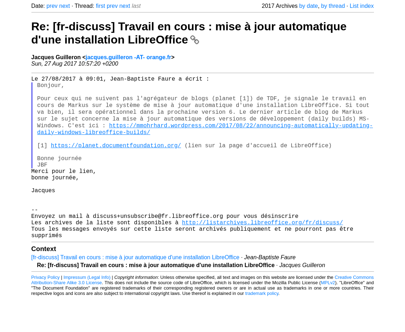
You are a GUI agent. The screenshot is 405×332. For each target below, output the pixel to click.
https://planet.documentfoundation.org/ (116, 158)
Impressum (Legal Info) (87, 310)
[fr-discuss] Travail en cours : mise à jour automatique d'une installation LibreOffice (135, 290)
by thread (333, 6)
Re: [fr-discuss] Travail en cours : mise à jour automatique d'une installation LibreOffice (189, 33)
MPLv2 (328, 315)
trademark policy (261, 326)
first (100, 6)
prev (51, 6)
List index (362, 6)
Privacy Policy (45, 310)
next (64, 6)
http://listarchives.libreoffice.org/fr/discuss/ (262, 252)
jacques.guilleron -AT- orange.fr (128, 57)
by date (308, 6)
